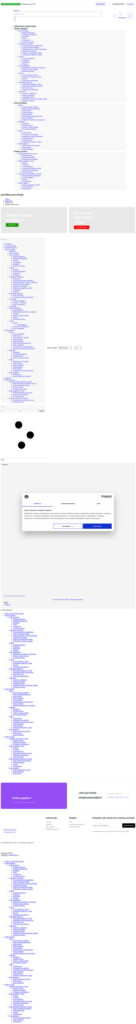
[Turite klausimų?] (100, 4)
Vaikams (16, 292)
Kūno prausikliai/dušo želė (31, 109)
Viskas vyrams (9, 380)
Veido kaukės (17, 369)
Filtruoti (42, 411)
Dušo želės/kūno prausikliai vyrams (24, 383)
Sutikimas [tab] (37, 503)
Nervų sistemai (14, 253)
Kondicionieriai (27, 125)
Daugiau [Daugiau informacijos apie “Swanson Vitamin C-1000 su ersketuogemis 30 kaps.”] (7, 604)
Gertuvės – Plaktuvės (29, 93)
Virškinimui (17, 290)
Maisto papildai (21, 29)
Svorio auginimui (19, 328)
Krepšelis (4, 855)
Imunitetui (8, 244)
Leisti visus (97, 526)
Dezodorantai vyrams (20, 389)
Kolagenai (25, 60)
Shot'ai (15, 317)
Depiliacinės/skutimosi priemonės (33, 120)
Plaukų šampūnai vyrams (21, 385)
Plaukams (21, 122)
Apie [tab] (98, 503)
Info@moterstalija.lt (10, 830)
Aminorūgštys (21, 325)
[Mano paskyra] (122, 14)
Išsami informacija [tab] (68, 503)
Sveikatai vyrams (18, 396)
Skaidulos (25, 36)
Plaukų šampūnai (28, 177)
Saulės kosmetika (19, 334)
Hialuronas (26, 62)
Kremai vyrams (18, 387)
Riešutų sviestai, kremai (30, 69)
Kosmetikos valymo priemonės (32, 136)
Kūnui (20, 105)
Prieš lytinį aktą (27, 88)
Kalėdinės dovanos (11, 247)
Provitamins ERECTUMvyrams (83, 217)
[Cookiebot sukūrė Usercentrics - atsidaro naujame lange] (103, 496)
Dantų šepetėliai (27, 149)
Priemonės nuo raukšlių (30, 134)
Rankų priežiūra (27, 112)
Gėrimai (15, 314)
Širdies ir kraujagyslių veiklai (32, 53)
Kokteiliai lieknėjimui (29, 34)
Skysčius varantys (28, 42)
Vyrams (20, 73)
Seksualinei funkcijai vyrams (31, 77)
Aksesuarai (22, 91)
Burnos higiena (23, 144)
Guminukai (12, 306)
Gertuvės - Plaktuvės (20, 303)
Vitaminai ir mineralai (25, 44)
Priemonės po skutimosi (30, 159)
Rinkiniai (8, 378)
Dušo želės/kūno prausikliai (31, 176)
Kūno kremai (26, 110)
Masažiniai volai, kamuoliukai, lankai (34, 99)
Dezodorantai (26, 181)
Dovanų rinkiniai (10, 246)
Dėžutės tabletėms (28, 95)
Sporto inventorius (28, 101)
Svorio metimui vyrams (30, 75)
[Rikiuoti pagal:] (64, 348)
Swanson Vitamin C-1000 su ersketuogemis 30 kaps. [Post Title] (68, 599)
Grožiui (20, 56)
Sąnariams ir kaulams (29, 51)
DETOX (16, 260)
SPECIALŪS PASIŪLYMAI (14, 613)
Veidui (20, 131)
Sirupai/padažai (18, 310)
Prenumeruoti (129, 825)
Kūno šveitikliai (27, 118)
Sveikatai (25, 165)
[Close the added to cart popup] (19, 855)
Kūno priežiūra (20, 103)
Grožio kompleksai (28, 58)
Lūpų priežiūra (27, 140)
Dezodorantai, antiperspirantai (32, 116)
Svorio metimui (23, 31)
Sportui (24, 79)
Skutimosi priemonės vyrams (32, 142)
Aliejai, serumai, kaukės (30, 127)
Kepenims (12, 251)
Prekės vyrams (20, 151)
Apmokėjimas (13, 855)
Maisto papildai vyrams (26, 161)
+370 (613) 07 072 (9, 832)
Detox (24, 38)
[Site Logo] (7, 18)
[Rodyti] (77, 348)
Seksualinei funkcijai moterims (32, 86)
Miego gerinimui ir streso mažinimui (34, 49)
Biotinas (25, 64)
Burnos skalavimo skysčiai (31, 145)
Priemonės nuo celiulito (30, 107)
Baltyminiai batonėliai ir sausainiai (33, 68)
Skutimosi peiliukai (28, 157)
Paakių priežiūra (27, 138)
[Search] (15, 19)
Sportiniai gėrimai (28, 71)
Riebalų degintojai (28, 33)
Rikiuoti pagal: (52, 348)
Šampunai (25, 123)
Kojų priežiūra (27, 114)
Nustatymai (67, 526)
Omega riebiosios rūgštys (30, 47)
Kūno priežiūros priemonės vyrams (29, 174)
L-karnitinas (26, 40)
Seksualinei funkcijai (25, 82)
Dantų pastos (26, 147)
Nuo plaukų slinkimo (29, 129)
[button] (130, 4)
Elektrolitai (16, 279)
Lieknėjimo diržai (28, 97)
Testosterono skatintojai (30, 80)
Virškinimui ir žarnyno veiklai (32, 55)
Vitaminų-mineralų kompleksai (32, 45)
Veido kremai (26, 133)
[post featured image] (65, 592)
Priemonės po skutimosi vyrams (23, 400)
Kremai (24, 179)
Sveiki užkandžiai (24, 66)
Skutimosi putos (27, 155)
